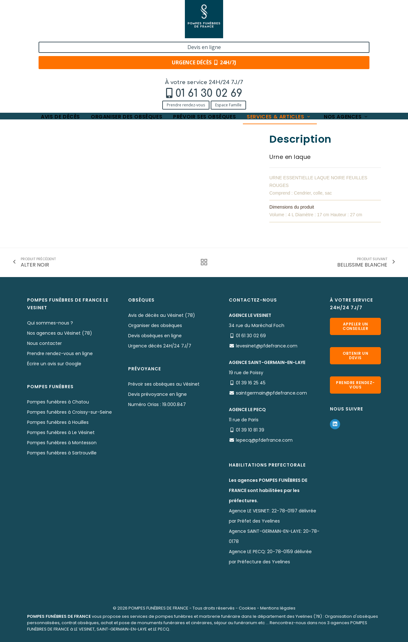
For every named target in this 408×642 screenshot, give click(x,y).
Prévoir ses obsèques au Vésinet (164, 384)
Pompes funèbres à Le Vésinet (61, 432)
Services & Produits (71, 64)
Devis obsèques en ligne (155, 335)
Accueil (35, 64)
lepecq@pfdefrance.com (264, 440)
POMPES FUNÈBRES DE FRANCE (158, 608)
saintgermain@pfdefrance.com (271, 393)
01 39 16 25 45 (251, 383)
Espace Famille (92, 32)
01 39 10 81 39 (250, 430)
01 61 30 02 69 (72, 21)
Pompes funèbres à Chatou (58, 402)
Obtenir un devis (355, 355)
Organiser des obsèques (126, 45)
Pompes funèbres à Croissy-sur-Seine (69, 412)
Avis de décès (60, 45)
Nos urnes (109, 64)
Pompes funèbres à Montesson (62, 442)
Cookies (247, 608)
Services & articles (279, 45)
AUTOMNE (137, 64)
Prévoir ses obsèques (204, 45)
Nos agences (346, 45)
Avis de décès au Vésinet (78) (161, 315)
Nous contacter (44, 343)
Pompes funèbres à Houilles (58, 422)
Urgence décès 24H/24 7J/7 (159, 346)
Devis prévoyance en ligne (157, 394)
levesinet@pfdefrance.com (266, 346)
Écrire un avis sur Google (54, 363)
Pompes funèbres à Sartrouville (62, 453)
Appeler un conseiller (355, 326)
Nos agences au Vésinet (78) (59, 333)
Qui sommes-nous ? (50, 323)
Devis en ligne (340, 12)
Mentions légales (277, 608)
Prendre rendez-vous (50, 32)
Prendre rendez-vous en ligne (60, 353)
